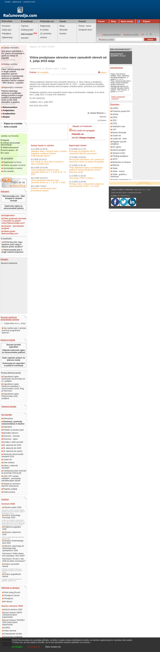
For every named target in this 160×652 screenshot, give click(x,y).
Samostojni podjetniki (12, 637)
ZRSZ (114, 117)
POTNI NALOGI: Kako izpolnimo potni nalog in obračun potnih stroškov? (12, 244)
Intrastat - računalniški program (12, 227)
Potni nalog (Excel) (11, 592)
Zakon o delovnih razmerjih (9, 467)
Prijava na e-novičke (13, 123)
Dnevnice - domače (10, 436)
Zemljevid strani (85, 30)
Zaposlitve (6, 427)
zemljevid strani (29, 2)
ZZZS (114, 123)
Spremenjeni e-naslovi (11, 168)
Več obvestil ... (8, 171)
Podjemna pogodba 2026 (11, 528)
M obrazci (7, 601)
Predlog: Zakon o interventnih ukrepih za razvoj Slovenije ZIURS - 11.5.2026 (86, 185)
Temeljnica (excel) (10, 595)
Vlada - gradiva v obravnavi (119, 175)
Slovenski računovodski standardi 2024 (12, 455)
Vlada (114, 168)
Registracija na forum (11, 162)
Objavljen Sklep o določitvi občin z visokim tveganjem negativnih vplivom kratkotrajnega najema (49, 153)
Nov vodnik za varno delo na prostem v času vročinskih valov (47, 163)
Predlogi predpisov (119, 156)
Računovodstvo (9, 107)
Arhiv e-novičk (10, 127)
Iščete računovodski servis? (120, 49)
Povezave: (115, 104)
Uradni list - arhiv (119, 139)
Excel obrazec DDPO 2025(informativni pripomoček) (12, 614)
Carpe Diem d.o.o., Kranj (13, 323)
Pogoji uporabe (116, 192)
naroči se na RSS (131, 34)
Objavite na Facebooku (82, 126)
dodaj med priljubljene (111, 34)
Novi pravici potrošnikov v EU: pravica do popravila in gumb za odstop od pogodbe (12, 54)
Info (118, 195)
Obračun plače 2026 (11, 507)
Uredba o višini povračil (12, 442)
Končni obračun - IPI (10, 150)
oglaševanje (16, 2)
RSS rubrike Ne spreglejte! (83, 131)
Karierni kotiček (8, 340)
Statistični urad (118, 126)
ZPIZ (113, 120)
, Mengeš (118, 55)
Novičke (62, 34)
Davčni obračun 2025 (12, 609)
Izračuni (43, 37)
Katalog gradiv (27, 30)
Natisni (103, 72)
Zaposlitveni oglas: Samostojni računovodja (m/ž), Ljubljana (13, 378)
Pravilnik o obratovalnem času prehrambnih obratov (43, 189)
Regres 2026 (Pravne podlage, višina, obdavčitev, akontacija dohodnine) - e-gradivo (120, 76)
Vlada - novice (117, 171)
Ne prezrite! (6, 415)
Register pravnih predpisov (118, 143)
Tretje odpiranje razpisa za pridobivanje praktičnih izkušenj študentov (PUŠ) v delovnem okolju (86, 170)
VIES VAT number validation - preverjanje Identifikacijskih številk (11, 478)
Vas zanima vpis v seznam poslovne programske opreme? (14, 330)
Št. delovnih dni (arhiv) (11, 451)
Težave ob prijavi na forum (13, 165)
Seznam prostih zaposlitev (13, 346)
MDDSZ (115, 165)
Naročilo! (24, 38)
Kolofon (138, 192)
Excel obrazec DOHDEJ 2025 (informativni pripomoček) (13, 622)
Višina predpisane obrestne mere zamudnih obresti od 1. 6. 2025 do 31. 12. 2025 (48, 172)
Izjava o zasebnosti (128, 192)
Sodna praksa (8, 492)
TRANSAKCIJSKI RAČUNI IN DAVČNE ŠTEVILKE (13, 472)
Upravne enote (118, 153)
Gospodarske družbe (12, 634)
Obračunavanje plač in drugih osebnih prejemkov (12, 251)
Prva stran (7, 21)
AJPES (6, 628)
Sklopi (62, 26)
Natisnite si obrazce (10, 588)
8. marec (6, 153)
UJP (113, 129)
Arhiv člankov (8, 462)
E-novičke (44, 30)
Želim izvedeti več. (53, 647)
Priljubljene (6, 34)
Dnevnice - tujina (9, 439)
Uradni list (6, 459)
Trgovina (24, 26)
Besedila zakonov (9, 433)
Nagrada (6, 140)
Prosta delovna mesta (11, 373)
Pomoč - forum (85, 26)
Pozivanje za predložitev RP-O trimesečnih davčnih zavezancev (83, 152)
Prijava (144, 21)
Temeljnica (7, 598)
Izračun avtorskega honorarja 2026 (11, 516)
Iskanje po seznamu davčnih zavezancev (10, 485)
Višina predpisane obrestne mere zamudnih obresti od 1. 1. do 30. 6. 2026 (48, 181)
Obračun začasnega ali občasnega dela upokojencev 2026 (13, 548)
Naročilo (83, 138)
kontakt (7, 2)
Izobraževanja (116, 68)
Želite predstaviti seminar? (118, 98)
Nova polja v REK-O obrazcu (81, 178)
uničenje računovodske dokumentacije (10, 144)
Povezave (6, 26)
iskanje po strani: (106, 39)
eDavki (114, 114)
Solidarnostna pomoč (11, 147)
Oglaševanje (7, 37)
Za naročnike (45, 34)
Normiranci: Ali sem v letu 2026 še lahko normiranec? (13, 560)
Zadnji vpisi (6, 30)
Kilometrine (7, 418)
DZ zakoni (116, 147)
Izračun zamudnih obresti (10, 565)
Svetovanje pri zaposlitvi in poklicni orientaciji (13, 364)
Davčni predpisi (118, 150)
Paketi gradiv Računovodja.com (9, 232)
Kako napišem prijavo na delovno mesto (13, 359)
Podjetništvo (7, 110)
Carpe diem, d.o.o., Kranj (142, 189)
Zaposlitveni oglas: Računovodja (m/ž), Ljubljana (10, 396)
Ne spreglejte (43, 72)
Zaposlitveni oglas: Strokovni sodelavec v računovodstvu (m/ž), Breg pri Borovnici (12, 387)
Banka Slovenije (118, 132)
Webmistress (125, 195)
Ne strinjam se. (34, 647)
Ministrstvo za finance (121, 162)
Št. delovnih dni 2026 (11, 448)
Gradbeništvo (8, 114)
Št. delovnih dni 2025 (11, 445)
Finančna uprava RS (120, 111)
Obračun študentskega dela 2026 (12, 542)
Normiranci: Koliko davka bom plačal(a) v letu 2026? (13, 554)
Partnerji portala (8, 406)
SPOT (114, 159)
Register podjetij (9, 489)
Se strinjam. (17, 647)
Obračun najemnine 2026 (11, 533)
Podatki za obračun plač (12, 430)
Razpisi (5, 117)
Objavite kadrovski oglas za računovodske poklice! (13, 351)
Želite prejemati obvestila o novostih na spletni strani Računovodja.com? (13, 220)
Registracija (45, 26)
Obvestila (63, 30)
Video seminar (9, 631)
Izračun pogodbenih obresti (11, 575)
